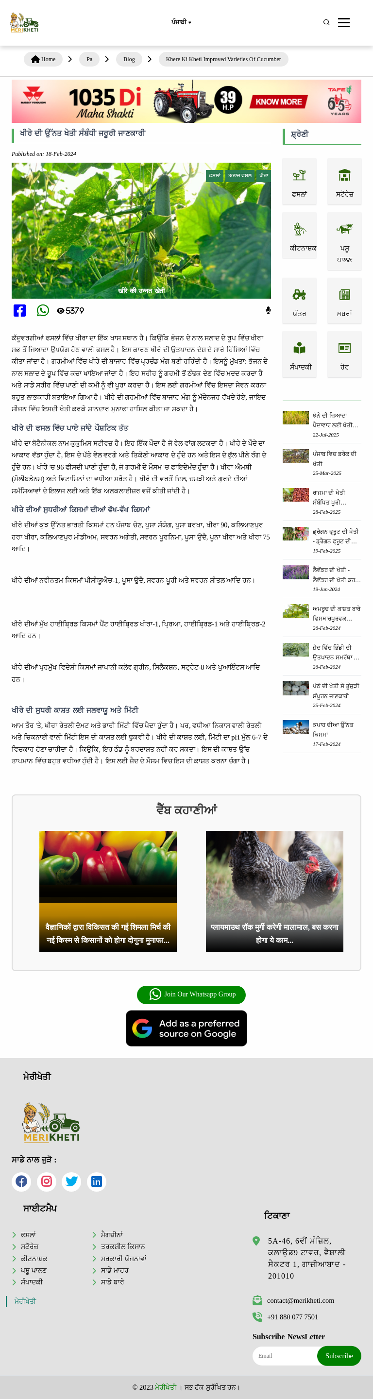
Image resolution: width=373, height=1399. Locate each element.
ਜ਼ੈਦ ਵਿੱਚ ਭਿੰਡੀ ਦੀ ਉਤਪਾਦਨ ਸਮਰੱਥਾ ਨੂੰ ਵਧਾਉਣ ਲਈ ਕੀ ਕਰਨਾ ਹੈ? (335, 653)
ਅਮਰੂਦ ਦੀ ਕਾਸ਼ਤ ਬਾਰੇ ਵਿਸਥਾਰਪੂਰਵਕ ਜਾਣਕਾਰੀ (336, 615)
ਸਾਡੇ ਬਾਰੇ (112, 1282)
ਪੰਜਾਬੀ (181, 23)
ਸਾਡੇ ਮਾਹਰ (115, 1270)
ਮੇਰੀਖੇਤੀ (25, 1301)
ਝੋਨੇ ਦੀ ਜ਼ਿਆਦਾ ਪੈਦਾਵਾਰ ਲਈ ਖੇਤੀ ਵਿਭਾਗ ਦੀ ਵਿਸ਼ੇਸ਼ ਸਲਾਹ (333, 421)
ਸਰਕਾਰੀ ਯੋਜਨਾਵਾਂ (124, 1259)
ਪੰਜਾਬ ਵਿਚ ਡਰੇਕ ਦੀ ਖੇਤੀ (334, 459)
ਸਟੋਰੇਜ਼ (29, 1246)
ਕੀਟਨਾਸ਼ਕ (34, 1259)
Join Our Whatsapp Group (192, 994)
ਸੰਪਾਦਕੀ (32, 1282)
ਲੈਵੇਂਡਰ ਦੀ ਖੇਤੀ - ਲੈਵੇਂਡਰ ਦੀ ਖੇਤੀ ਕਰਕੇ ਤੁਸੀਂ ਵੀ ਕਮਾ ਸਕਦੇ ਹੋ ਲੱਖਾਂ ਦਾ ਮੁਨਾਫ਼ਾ (336, 576)
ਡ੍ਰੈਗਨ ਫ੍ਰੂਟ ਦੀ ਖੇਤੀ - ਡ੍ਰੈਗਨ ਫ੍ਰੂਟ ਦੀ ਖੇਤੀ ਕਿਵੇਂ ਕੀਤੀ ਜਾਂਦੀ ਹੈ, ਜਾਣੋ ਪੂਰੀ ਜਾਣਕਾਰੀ (336, 537)
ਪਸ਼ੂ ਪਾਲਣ (34, 1270)
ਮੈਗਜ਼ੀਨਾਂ (112, 1235)
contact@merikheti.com (293, 1300)
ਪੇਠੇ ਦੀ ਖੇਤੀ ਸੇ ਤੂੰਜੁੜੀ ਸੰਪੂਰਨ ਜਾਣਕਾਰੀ (336, 691)
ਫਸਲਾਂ (28, 1235)
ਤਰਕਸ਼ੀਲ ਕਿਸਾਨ (123, 1246)
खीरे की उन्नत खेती (141, 291)
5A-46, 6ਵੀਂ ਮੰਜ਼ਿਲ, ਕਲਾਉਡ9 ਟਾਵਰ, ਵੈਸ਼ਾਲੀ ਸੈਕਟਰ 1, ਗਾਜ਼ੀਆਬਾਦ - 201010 (307, 1258)
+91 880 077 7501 (285, 1317)
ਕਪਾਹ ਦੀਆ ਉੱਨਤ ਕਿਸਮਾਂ (333, 730)
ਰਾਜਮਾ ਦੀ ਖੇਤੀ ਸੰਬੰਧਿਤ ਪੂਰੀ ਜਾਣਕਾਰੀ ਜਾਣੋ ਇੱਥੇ (333, 498)
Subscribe (339, 1356)
